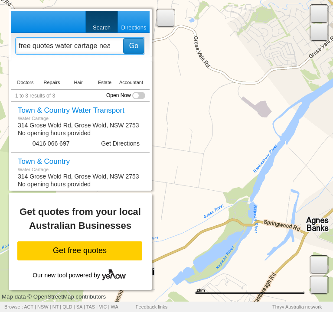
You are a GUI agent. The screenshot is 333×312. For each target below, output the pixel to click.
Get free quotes (80, 250)
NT (55, 306)
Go (133, 45)
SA (79, 306)
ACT (28, 306)
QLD (67, 306)
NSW (43, 306)
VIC (103, 306)
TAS (90, 306)
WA (114, 306)
